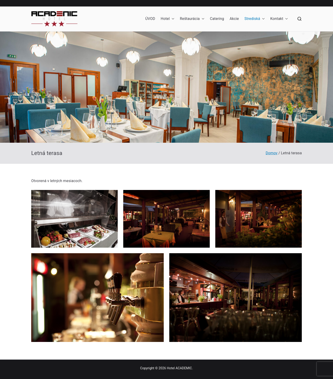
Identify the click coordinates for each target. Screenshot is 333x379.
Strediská (254, 19)
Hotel (167, 19)
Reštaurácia (192, 19)
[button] (172, 19)
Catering (217, 18)
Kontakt (279, 19)
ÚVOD (150, 18)
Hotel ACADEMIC (179, 368)
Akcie (234, 18)
